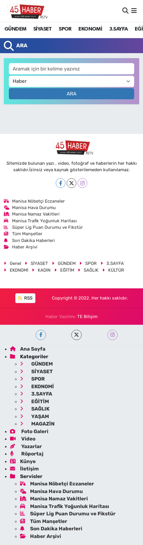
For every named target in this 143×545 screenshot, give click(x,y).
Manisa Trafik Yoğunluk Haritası (40, 220)
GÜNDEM (15, 29)
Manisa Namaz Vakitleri (32, 214)
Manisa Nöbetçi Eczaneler (34, 201)
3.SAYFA (118, 29)
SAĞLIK (88, 270)
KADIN (41, 270)
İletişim (24, 469)
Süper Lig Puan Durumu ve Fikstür (43, 227)
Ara (71, 94)
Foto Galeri (29, 431)
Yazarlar (26, 446)
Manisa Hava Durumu (30, 207)
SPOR (65, 29)
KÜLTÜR (113, 270)
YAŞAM (34, 416)
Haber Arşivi (21, 247)
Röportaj (26, 454)
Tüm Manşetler (23, 233)
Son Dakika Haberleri (29, 240)
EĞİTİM (64, 270)
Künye (23, 461)
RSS (25, 298)
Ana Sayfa (27, 349)
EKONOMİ (90, 29)
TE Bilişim (87, 316)
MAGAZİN (37, 424)
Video (22, 439)
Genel (12, 263)
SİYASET (42, 29)
